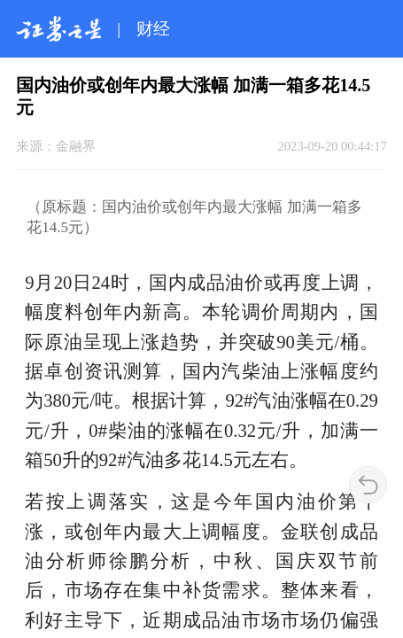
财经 (153, 28)
